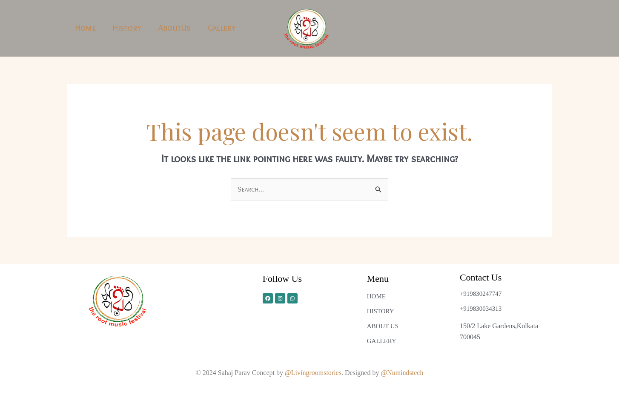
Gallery (222, 28)
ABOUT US (382, 326)
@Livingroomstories (313, 372)
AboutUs (174, 28)
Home (85, 28)
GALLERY (381, 341)
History (127, 28)
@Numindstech (402, 372)
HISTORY (380, 311)
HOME (376, 296)
